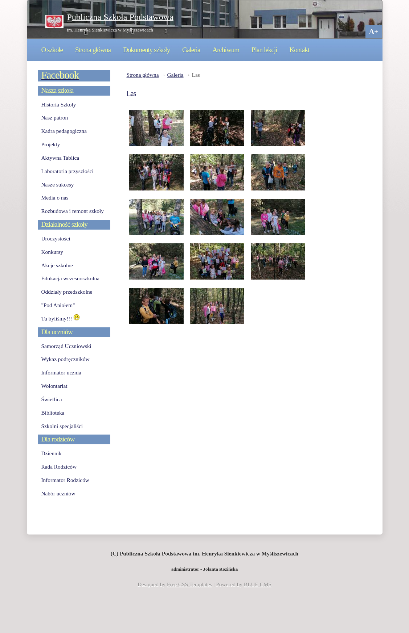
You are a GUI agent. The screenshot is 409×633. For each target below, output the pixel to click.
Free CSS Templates (189, 584)
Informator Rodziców (65, 480)
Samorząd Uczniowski (66, 346)
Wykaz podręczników (65, 359)
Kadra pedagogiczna (64, 131)
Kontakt (299, 50)
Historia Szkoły (58, 104)
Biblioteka (53, 413)
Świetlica (51, 399)
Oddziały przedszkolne (67, 292)
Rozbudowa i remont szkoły (72, 211)
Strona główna (93, 50)
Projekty (50, 144)
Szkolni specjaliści (62, 426)
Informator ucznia (61, 372)
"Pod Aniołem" (58, 305)
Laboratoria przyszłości (67, 171)
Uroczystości (55, 238)
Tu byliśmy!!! (60, 318)
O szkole (52, 50)
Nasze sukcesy (57, 184)
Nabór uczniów (58, 493)
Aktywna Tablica (60, 158)
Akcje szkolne (57, 265)
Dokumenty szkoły (146, 50)
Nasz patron (54, 117)
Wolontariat (54, 386)
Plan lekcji (264, 50)
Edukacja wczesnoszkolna (70, 278)
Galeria (191, 50)
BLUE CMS (257, 584)
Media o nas (55, 197)
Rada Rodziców (59, 467)
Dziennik (51, 453)
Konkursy (52, 252)
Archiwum (225, 50)
